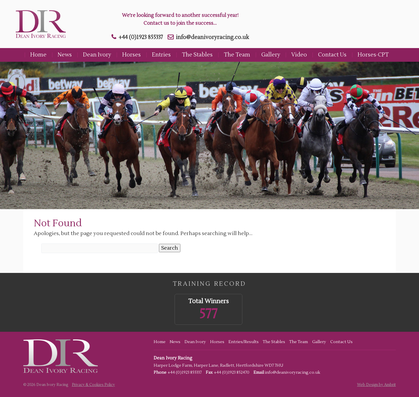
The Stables (197, 54)
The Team (237, 54)
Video (299, 54)
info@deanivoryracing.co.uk (212, 37)
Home (38, 54)
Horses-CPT (373, 54)
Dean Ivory (97, 54)
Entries (161, 54)
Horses (131, 54)
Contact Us (332, 54)
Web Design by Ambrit (376, 384)
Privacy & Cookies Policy (93, 384)
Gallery (270, 54)
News (65, 54)
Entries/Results (243, 342)
